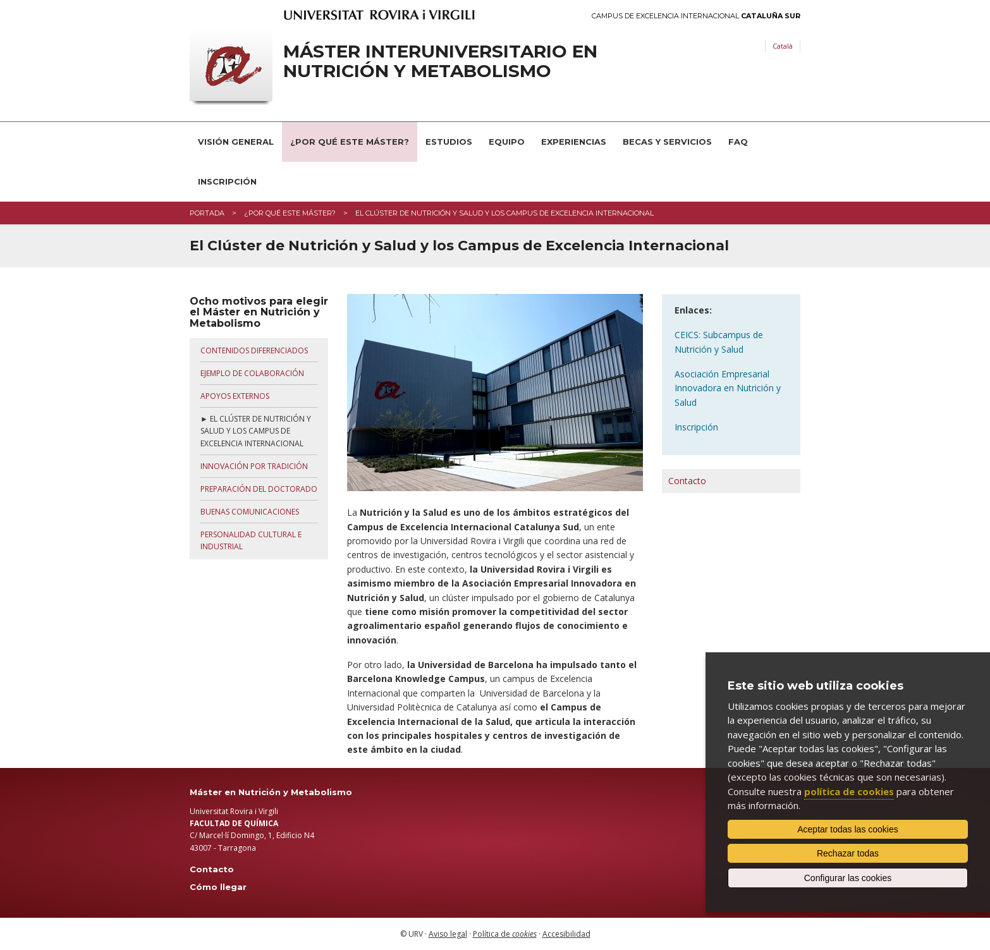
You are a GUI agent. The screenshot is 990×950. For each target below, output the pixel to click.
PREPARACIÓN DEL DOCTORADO (258, 489)
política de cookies (849, 791)
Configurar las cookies (848, 878)
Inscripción (227, 181)
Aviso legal (448, 934)
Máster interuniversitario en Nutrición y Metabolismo (440, 61)
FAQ (738, 142)
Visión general (236, 142)
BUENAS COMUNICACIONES (249, 511)
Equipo (507, 142)
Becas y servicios (667, 142)
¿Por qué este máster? (290, 213)
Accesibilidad (566, 934)
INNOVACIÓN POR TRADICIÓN (254, 466)
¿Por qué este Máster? (349, 142)
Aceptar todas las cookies (847, 829)
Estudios (448, 142)
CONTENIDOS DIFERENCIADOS (254, 350)
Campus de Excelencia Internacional (696, 16)
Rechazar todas (848, 853)
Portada (207, 213)
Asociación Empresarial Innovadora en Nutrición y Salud (728, 388)
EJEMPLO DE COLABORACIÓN (252, 373)
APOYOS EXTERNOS (234, 396)
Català (783, 46)
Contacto (687, 481)
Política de (505, 934)
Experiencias (573, 142)
